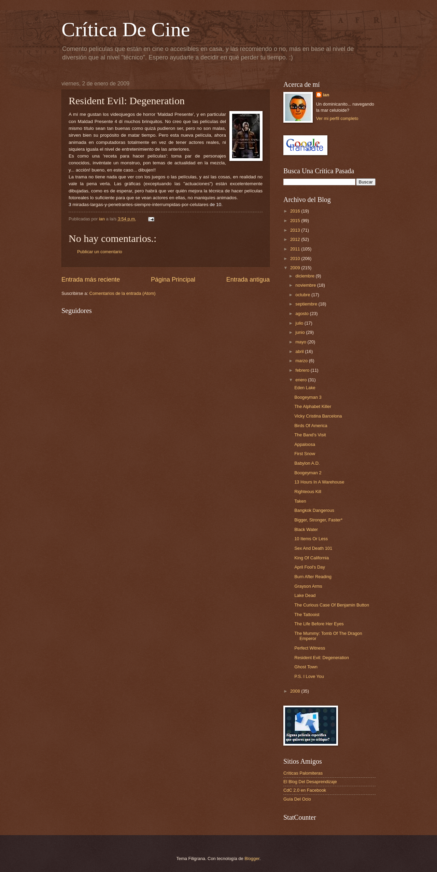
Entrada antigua (248, 279)
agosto (302, 313)
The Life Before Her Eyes (319, 623)
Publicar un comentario (99, 251)
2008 (295, 691)
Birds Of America (310, 425)
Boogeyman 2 (307, 472)
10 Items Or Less (311, 538)
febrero (302, 370)
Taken (300, 501)
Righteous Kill (307, 491)
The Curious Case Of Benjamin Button (331, 605)
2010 (295, 258)
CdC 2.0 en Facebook (304, 790)
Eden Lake (304, 387)
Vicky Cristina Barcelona (318, 416)
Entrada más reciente (90, 279)
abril (300, 351)
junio (300, 332)
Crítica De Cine (125, 29)
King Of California (311, 557)
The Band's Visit (310, 434)
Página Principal (173, 279)
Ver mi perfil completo (337, 118)
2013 (295, 230)
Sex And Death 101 (313, 548)
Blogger (251, 858)
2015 (295, 220)
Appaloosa (304, 444)
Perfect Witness (309, 648)
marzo (302, 360)
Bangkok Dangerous (314, 510)
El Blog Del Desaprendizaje (310, 781)
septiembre (306, 303)
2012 (295, 239)
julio (299, 323)
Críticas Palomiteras (303, 773)
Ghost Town (306, 666)
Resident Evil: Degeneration (321, 657)
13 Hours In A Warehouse (319, 482)
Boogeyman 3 (307, 397)
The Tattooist (306, 614)
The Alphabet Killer (312, 406)
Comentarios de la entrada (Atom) (122, 293)
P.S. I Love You (309, 676)
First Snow (304, 453)
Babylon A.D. (307, 463)
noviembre (306, 285)
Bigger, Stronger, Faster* (318, 519)
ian (326, 94)
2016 (295, 211)
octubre (303, 294)
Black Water (306, 529)
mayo (301, 341)
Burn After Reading (313, 576)
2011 (295, 248)
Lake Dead (304, 595)
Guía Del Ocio (297, 799)
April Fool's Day (309, 567)
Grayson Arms (308, 586)
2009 (295, 267)
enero (301, 379)
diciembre (305, 275)
